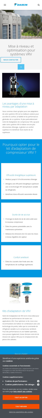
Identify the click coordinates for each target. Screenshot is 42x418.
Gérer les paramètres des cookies (21, 412)
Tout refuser (21, 406)
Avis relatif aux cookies (22, 391)
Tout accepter (21, 397)
